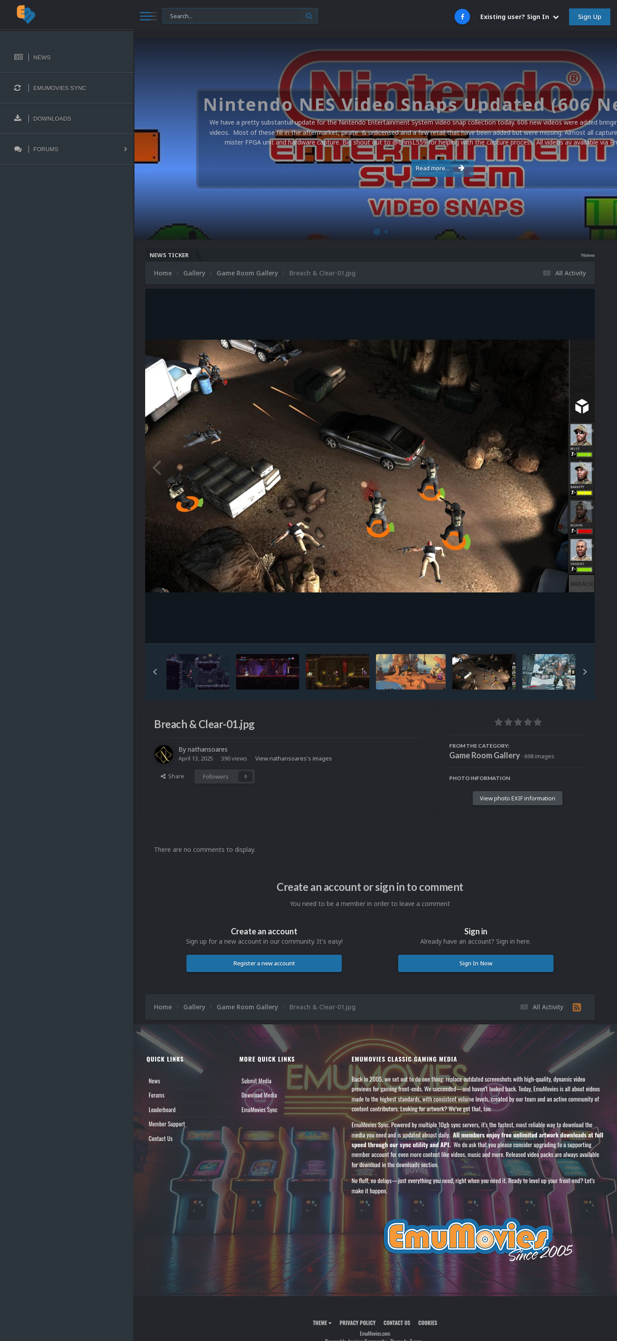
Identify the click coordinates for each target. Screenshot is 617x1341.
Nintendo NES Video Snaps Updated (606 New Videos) (546, 255)
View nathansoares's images (293, 758)
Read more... (373, 163)
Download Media (259, 1094)
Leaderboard (162, 1109)
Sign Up (589, 16)
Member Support (167, 1123)
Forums (157, 1094)
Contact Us (161, 1138)
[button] (155, 672)
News (154, 1080)
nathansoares (208, 749)
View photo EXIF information (517, 798)
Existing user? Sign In (519, 16)
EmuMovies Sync (259, 1109)
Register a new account (264, 963)
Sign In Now (475, 963)
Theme (322, 1322)
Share (172, 776)
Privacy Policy (358, 1322)
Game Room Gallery (484, 755)
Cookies (427, 1322)
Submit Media (256, 1080)
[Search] (240, 16)
